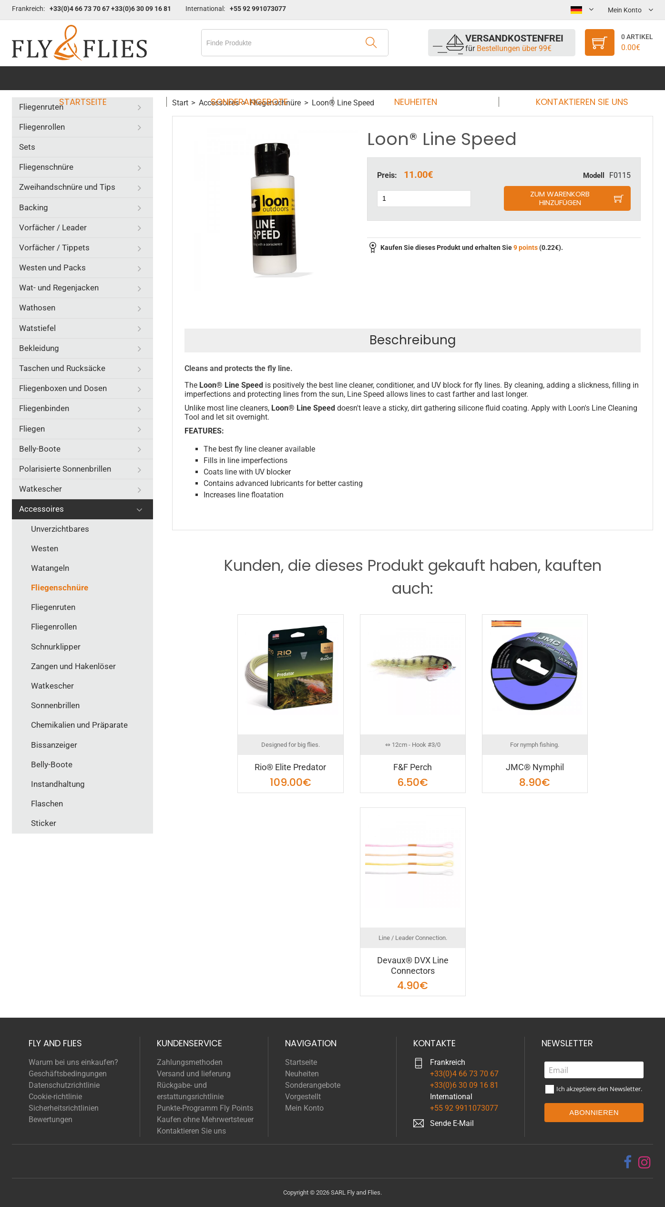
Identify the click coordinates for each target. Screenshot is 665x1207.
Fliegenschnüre (46, 167)
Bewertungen (50, 1119)
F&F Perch (412, 767)
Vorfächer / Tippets (54, 247)
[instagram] (644, 1162)
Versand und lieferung (194, 1073)
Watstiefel (37, 328)
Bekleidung (39, 348)
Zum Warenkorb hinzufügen (560, 198)
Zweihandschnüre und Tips (67, 187)
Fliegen (32, 428)
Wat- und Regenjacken (59, 287)
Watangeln (50, 568)
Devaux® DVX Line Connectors (413, 965)
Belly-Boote (40, 449)
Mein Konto (304, 1108)
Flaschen (47, 803)
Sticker (43, 823)
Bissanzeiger (54, 745)
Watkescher (40, 489)
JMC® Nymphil (535, 767)
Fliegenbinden (44, 408)
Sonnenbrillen (55, 705)
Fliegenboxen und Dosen (63, 388)
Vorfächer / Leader (53, 227)
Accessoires (41, 509)
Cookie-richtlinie (55, 1096)
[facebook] (628, 1162)
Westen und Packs (52, 267)
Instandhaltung (58, 784)
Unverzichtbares (60, 529)
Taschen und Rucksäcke (62, 368)
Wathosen (37, 307)
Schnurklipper (56, 646)
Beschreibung (412, 340)
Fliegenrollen (42, 127)
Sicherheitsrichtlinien (64, 1108)
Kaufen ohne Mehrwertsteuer (205, 1119)
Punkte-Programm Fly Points (205, 1108)
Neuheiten (412, 78)
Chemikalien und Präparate (79, 725)
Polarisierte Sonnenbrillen (65, 469)
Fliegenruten (41, 107)
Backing (33, 207)
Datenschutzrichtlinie (64, 1085)
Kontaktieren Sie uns (573, 78)
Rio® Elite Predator (290, 767)
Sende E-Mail (452, 1123)
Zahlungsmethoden (190, 1062)
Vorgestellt (303, 1096)
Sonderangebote (252, 78)
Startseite (92, 78)
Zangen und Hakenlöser (73, 666)
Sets (27, 147)
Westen (44, 548)
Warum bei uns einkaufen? (73, 1062)
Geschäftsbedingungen (68, 1073)
